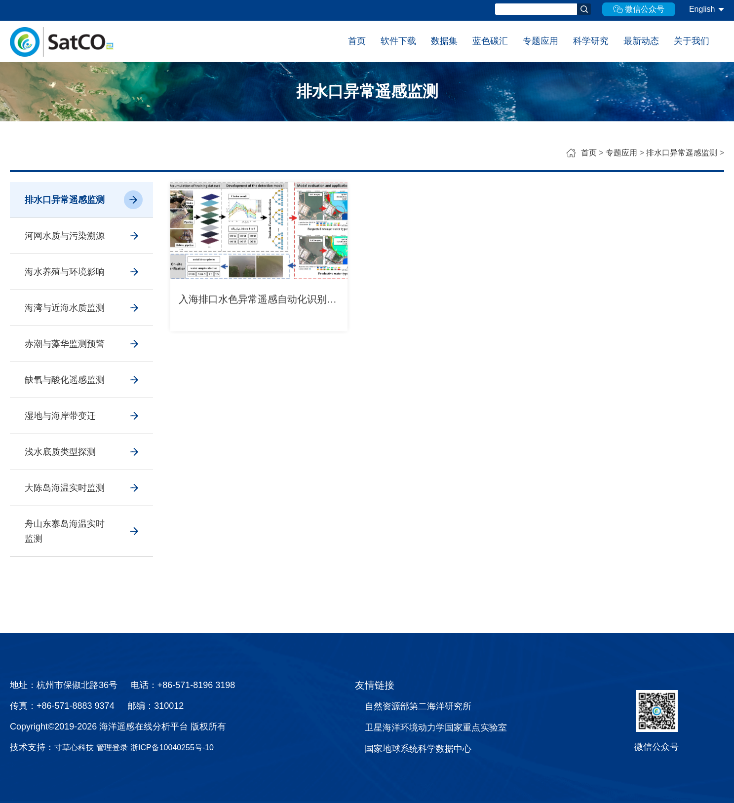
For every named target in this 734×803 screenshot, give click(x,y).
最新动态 (641, 41)
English (702, 9)
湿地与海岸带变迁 (60, 416)
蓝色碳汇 (490, 41)
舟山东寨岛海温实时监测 (65, 531)
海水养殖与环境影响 (65, 272)
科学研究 (591, 41)
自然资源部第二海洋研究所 (418, 706)
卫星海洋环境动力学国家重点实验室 (436, 727)
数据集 (444, 41)
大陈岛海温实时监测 (65, 488)
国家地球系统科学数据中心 (418, 748)
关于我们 (691, 41)
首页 (357, 41)
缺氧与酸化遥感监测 (65, 380)
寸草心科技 (74, 747)
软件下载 (398, 41)
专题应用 (540, 41)
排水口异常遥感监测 (681, 152)
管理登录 (112, 747)
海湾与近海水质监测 (65, 308)
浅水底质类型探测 (60, 452)
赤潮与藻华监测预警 (65, 344)
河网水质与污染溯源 (65, 236)
